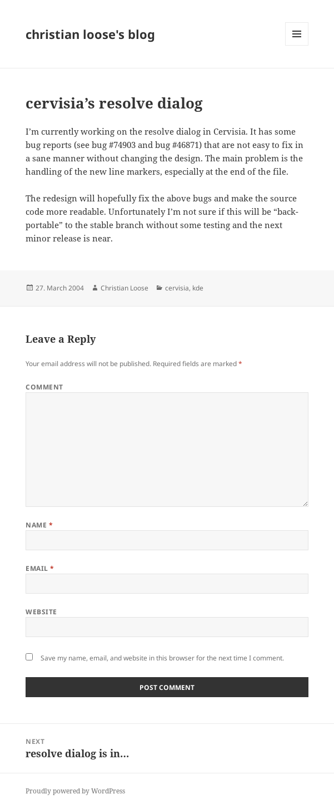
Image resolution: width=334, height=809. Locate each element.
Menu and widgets (297, 45)
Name (39, 525)
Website (41, 611)
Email (40, 568)
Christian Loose (124, 288)
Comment (44, 387)
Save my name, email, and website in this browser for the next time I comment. (162, 658)
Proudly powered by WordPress (75, 791)
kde (197, 288)
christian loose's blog (90, 34)
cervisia (177, 288)
